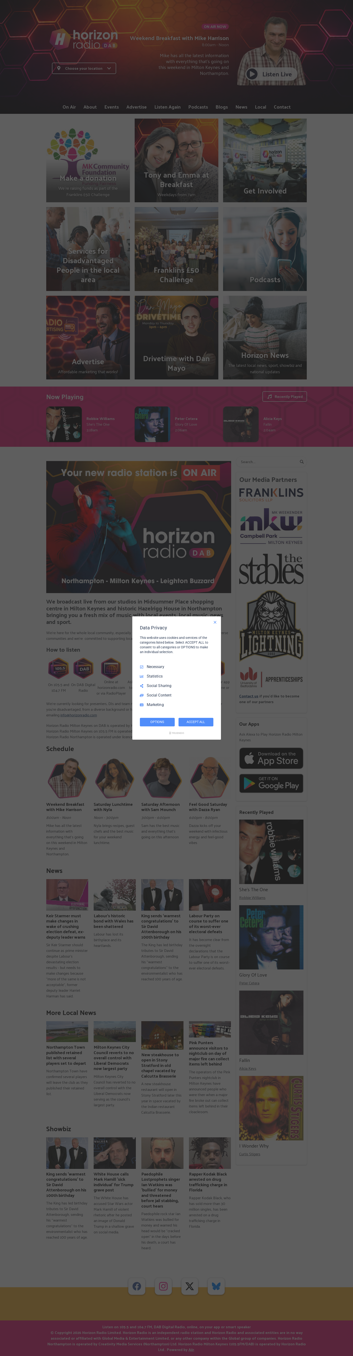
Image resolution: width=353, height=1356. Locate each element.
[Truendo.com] (176, 733)
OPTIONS (157, 722)
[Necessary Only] (215, 622)
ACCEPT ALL (196, 722)
